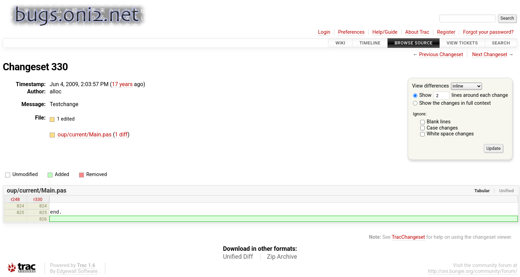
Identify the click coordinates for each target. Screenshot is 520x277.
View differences (430, 86)
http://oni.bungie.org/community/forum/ (472, 271)
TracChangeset (408, 237)
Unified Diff (238, 256)
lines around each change (470, 95)
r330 (37, 199)
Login (324, 32)
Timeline (370, 42)
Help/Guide (385, 32)
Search (501, 42)
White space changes (450, 134)
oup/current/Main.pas (85, 134)
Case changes (442, 128)
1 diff (121, 134)
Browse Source (414, 42)
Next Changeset (489, 55)
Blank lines (439, 122)
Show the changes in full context (452, 103)
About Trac (417, 32)
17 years (122, 84)
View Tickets (462, 42)
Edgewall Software (77, 271)
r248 (15, 199)
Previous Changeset (441, 55)
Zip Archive (282, 256)
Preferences (351, 32)
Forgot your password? (488, 32)
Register (446, 32)
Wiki (340, 42)
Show (422, 95)
